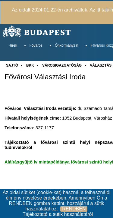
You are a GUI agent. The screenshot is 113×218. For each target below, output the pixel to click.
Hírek (12, 45)
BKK (30, 65)
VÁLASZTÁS (100, 65)
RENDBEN (74, 208)
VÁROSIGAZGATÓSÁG (62, 65)
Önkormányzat (66, 45)
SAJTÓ (12, 65)
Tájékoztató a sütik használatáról (58, 214)
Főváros (36, 45)
